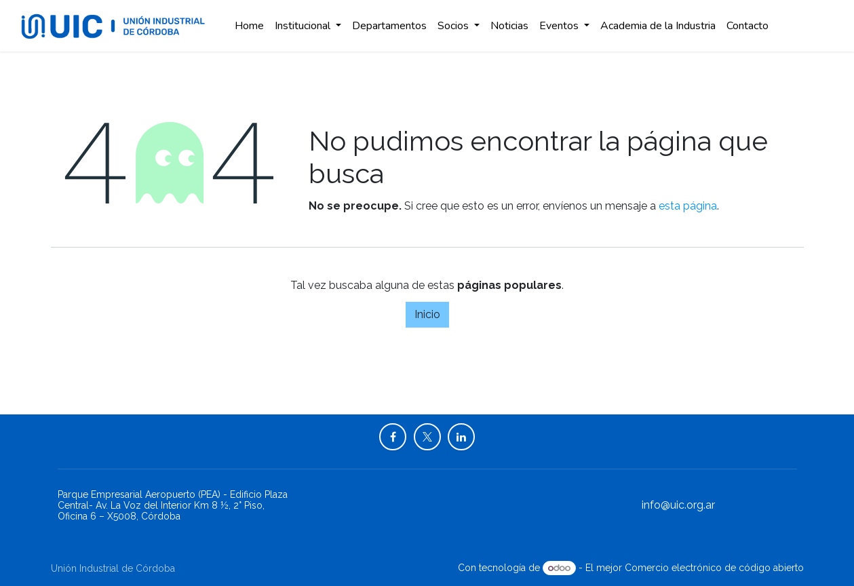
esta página (688, 205)
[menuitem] (249, 26)
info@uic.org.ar (678, 505)
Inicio (427, 314)
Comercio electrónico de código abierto (714, 567)
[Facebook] (392, 436)
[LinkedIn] (461, 436)
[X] (427, 436)
